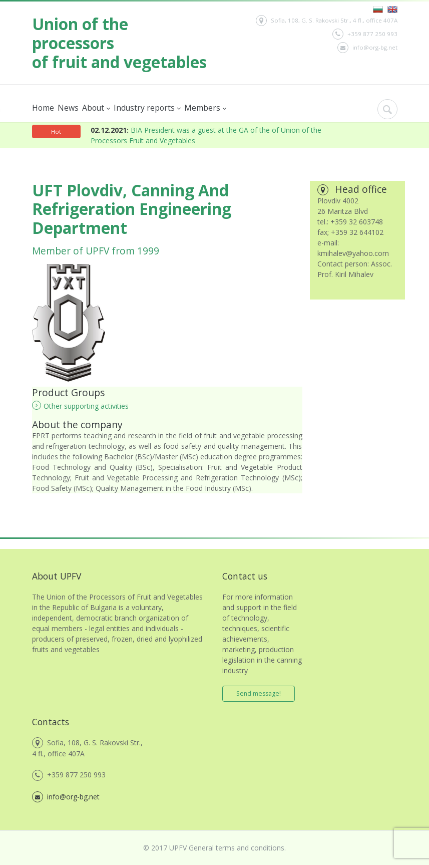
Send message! (258, 693)
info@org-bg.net (367, 47)
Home (43, 107)
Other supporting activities (80, 406)
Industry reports (147, 108)
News (68, 107)
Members (205, 108)
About (96, 108)
